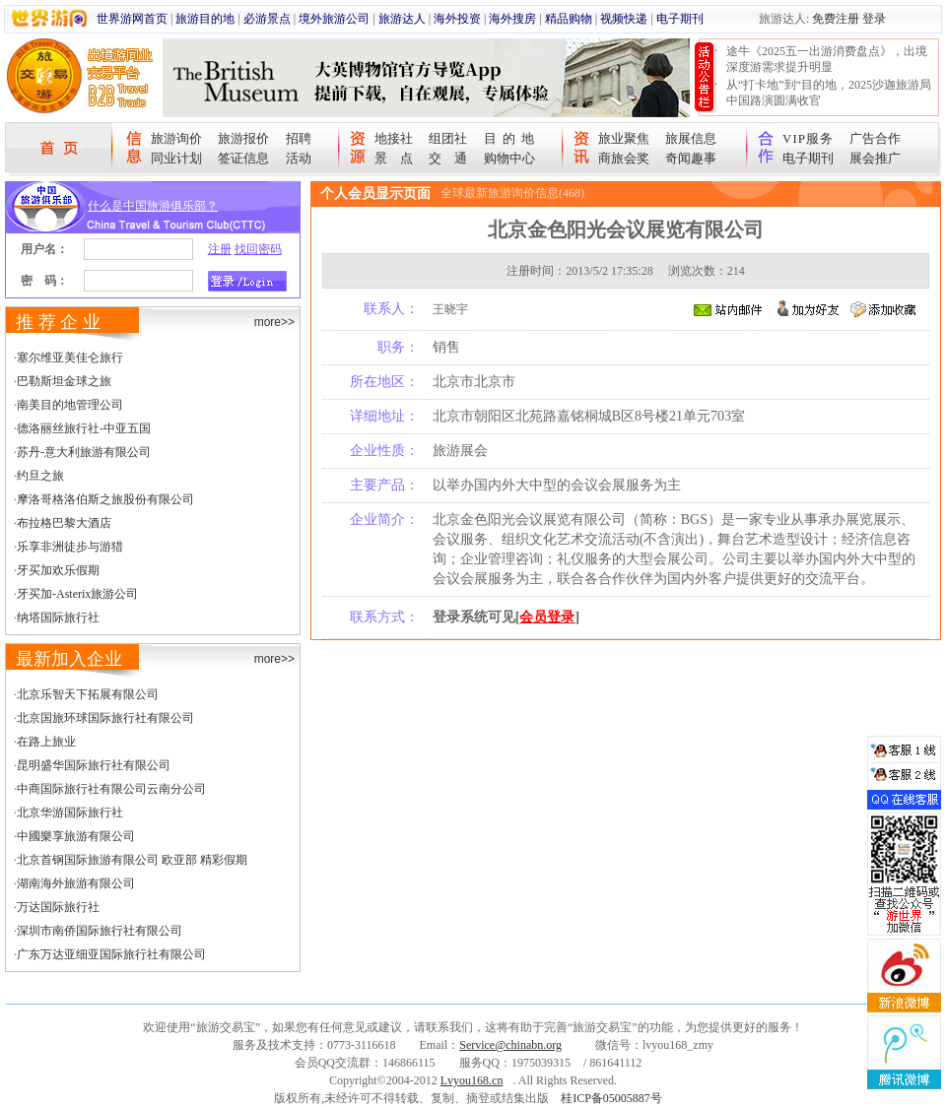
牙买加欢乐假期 (58, 570)
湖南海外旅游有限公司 (76, 883)
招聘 (298, 138)
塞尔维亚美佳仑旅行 (70, 357)
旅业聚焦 (623, 138)
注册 (220, 249)
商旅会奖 (623, 158)
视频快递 (623, 19)
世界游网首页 (132, 19)
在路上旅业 (46, 742)
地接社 (393, 138)
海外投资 (457, 19)
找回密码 (258, 249)
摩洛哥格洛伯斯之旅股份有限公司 (105, 499)
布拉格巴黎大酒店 (64, 523)
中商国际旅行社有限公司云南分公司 (111, 789)
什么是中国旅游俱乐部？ (153, 206)
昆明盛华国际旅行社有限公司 (93, 765)
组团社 (448, 138)
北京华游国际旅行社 (70, 812)
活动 (298, 158)
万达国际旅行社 (58, 907)
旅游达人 (402, 19)
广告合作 (875, 138)
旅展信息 (690, 138)
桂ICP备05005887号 (611, 1098)
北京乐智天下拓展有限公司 (88, 694)
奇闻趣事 (690, 158)
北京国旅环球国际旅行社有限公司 (105, 718)
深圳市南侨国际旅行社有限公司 (99, 931)
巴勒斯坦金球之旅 (64, 381)
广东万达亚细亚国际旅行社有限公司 (111, 954)
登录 (874, 19)
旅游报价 (243, 138)
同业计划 (176, 158)
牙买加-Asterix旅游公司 (77, 594)
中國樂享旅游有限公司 (76, 836)
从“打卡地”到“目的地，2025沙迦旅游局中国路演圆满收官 (828, 92)
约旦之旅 (40, 476)
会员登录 (546, 617)
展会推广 (875, 158)
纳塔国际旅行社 (58, 617)
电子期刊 (680, 19)
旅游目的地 (205, 19)
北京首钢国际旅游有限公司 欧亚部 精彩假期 (132, 860)
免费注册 (835, 19)
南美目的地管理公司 (70, 405)
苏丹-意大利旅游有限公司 (84, 452)
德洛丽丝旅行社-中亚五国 (84, 428)
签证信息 (243, 158)
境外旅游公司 (334, 19)
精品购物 (568, 19)
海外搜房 (512, 19)
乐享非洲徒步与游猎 (70, 547)
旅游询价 (176, 138)
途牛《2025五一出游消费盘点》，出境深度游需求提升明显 (826, 59)
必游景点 (267, 19)
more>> (274, 322)
